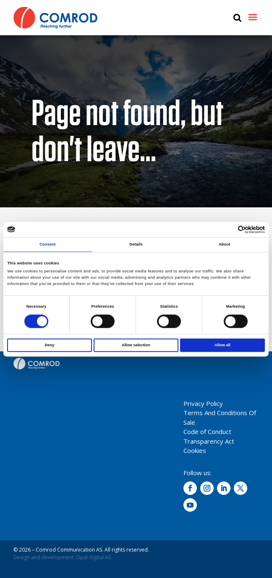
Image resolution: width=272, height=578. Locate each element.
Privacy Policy (203, 403)
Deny (50, 345)
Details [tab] (135, 245)
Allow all (222, 345)
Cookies (194, 450)
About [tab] (224, 245)
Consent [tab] (47, 245)
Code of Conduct (207, 431)
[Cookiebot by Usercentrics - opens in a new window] (228, 229)
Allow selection (136, 345)
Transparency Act (208, 441)
